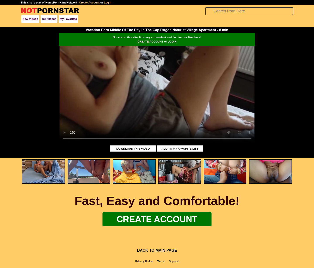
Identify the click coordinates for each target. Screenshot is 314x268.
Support (174, 261)
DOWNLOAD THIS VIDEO (133, 148)
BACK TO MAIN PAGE (157, 250)
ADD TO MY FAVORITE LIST (179, 148)
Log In (108, 2)
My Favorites (68, 18)
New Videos (30, 18)
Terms (161, 261)
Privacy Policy (144, 261)
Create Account (89, 2)
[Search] (249, 11)
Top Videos (49, 18)
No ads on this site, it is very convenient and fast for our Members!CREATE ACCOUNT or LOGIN (157, 39)
